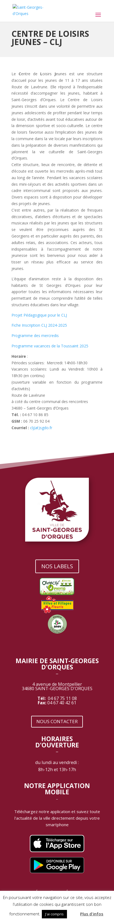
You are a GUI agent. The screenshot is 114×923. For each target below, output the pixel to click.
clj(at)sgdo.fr (41, 427)
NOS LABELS (57, 566)
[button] (73, 911)
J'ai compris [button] (54, 914)
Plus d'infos (91, 913)
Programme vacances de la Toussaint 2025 (49, 345)
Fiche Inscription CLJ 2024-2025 (39, 325)
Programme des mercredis (35, 335)
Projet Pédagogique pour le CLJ (39, 315)
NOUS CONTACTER (57, 721)
